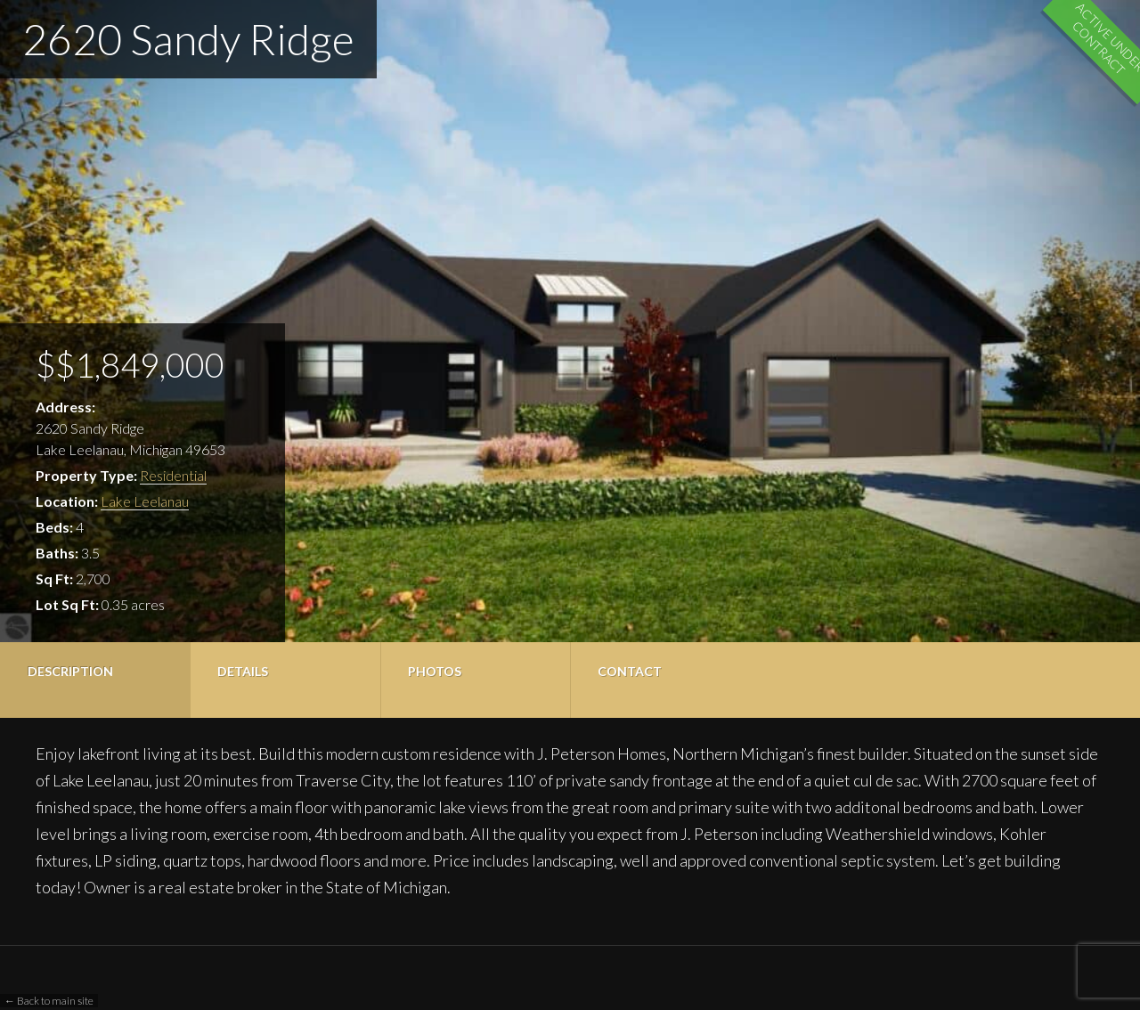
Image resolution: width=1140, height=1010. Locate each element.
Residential (173, 475)
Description (70, 671)
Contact (630, 671)
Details (242, 671)
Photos (434, 671)
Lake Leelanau (145, 501)
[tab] (95, 680)
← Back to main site (49, 1000)
